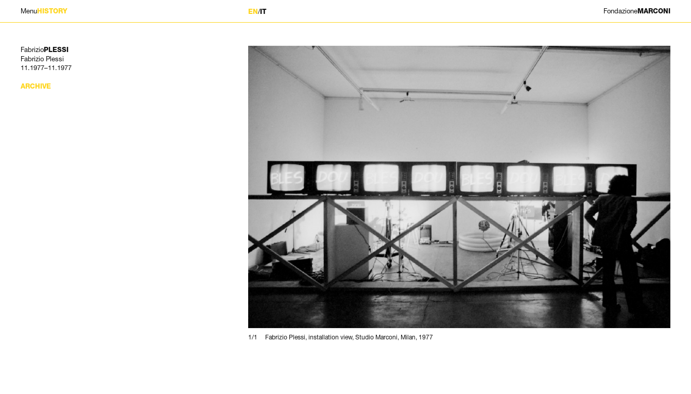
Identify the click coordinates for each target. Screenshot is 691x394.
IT (263, 11)
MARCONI (636, 11)
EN (253, 11)
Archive (36, 86)
